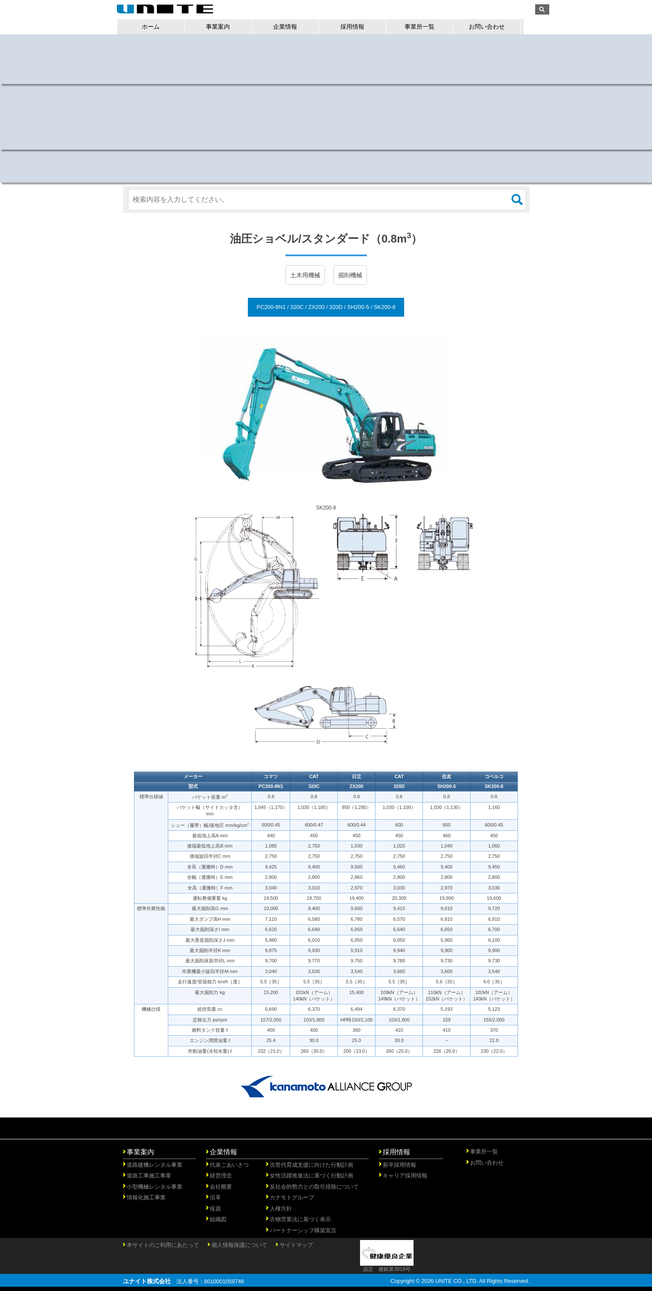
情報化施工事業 (146, 1197)
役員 (215, 1208)
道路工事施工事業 (149, 1175)
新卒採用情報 (399, 1165)
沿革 (215, 1197)
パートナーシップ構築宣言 (303, 1230)
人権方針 (281, 1208)
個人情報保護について (239, 1245)
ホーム (157, 26)
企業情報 (291, 26)
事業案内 (224, 26)
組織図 (218, 1219)
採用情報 (358, 26)
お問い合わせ (493, 26)
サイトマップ (296, 1245)
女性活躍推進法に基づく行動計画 (311, 1175)
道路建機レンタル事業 (154, 1165)
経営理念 (221, 1175)
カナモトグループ (292, 1197)
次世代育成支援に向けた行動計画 (311, 1165)
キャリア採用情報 (405, 1175)
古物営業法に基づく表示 (300, 1219)
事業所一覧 (426, 26)
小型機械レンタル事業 (154, 1186)
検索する (517, 199)
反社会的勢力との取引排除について (314, 1186)
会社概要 (221, 1186)
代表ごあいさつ (229, 1165)
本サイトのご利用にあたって (163, 1245)
